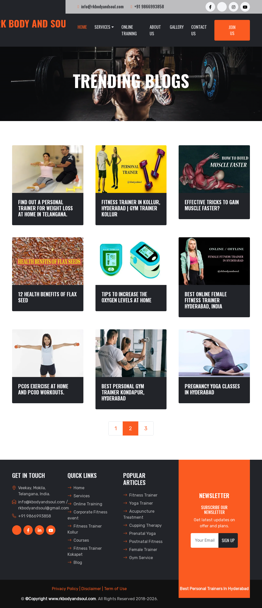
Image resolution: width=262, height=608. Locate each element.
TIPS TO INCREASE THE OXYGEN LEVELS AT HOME (126, 297)
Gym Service (138, 557)
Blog (75, 562)
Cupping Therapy (142, 525)
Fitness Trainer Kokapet (85, 551)
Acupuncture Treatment (138, 514)
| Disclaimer (90, 588)
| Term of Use (114, 588)
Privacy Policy (65, 588)
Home (82, 27)
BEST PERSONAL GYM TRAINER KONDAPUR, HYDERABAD (123, 392)
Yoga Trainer (138, 503)
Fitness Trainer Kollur (85, 529)
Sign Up (228, 540)
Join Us (232, 30)
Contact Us (199, 30)
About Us (155, 30)
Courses (78, 540)
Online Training (129, 30)
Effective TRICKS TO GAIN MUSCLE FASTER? (212, 205)
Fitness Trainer (140, 495)
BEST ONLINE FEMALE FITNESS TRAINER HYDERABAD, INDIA (206, 300)
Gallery (177, 27)
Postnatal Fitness (142, 541)
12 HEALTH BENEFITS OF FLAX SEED (47, 297)
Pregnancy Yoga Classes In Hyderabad (212, 389)
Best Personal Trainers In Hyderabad (214, 588)
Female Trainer (140, 549)
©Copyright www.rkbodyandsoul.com (60, 598)
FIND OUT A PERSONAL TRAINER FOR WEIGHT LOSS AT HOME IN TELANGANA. (45, 208)
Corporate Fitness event (87, 515)
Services (102, 27)
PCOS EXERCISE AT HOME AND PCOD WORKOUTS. (43, 389)
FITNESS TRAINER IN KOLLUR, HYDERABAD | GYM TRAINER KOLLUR (131, 208)
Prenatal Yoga (139, 533)
